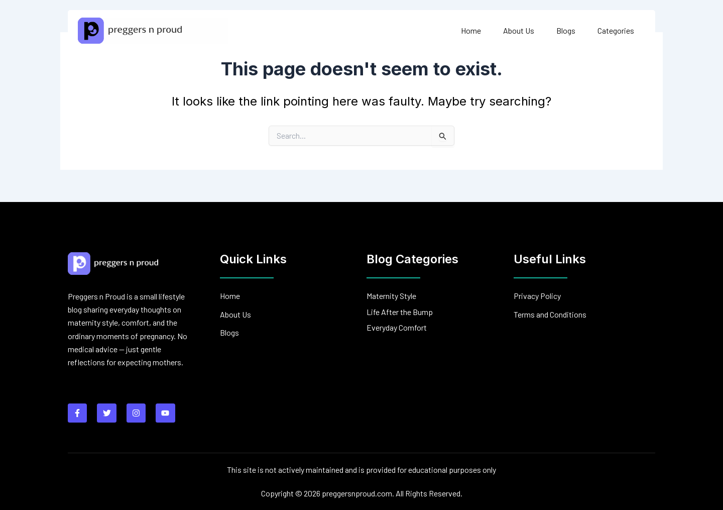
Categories (615, 30)
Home (471, 30)
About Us (518, 30)
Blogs (565, 30)
